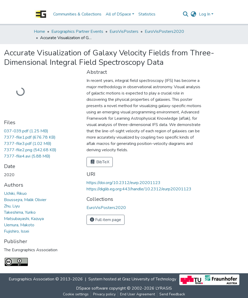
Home (39, 31)
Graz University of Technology (149, 279)
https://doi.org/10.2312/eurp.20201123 (123, 183)
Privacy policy (104, 294)
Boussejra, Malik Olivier (25, 200)
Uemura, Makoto (19, 225)
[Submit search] (185, 14)
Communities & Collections (77, 14)
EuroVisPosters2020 (164, 31)
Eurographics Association (31, 279)
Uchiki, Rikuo (15, 193)
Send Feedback (172, 294)
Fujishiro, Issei (16, 231)
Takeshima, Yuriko (20, 212)
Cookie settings (76, 294)
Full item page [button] (105, 220)
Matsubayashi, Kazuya (24, 219)
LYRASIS (163, 288)
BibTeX (99, 162)
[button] (193, 14)
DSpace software (92, 288)
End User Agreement (137, 294)
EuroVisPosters (124, 31)
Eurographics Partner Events (77, 31)
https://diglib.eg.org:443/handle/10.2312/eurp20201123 (139, 189)
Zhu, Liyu (12, 206)
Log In (204, 14)
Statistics (146, 14)
